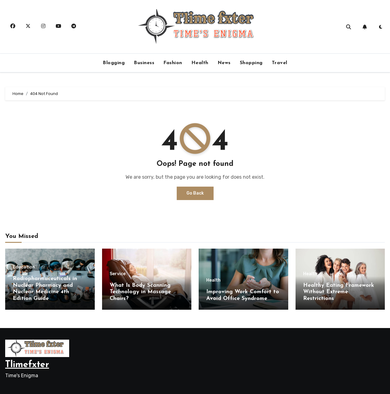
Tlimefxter (27, 365)
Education (24, 267)
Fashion (172, 62)
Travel (279, 62)
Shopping (251, 62)
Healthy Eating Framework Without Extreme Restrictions (338, 292)
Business (144, 62)
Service (118, 274)
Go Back (195, 193)
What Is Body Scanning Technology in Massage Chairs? (140, 292)
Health (199, 62)
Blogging (114, 62)
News (224, 62)
